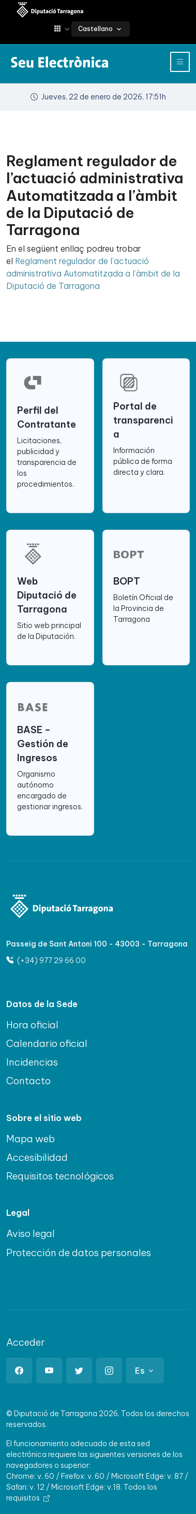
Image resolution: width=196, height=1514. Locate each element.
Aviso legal (30, 1233)
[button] (62, 28)
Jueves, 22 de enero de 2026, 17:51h (98, 96)
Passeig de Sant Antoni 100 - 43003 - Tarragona (97, 944)
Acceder (25, 1342)
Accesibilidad (37, 1157)
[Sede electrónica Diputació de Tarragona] (50, 10)
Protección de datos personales (78, 1252)
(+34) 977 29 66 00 (46, 960)
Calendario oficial (46, 1043)
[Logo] (62, 907)
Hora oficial (32, 1024)
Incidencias (32, 1062)
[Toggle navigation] (180, 62)
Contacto (28, 1080)
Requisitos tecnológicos (60, 1176)
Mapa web (30, 1138)
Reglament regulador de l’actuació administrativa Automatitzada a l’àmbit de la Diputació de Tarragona (93, 273)
